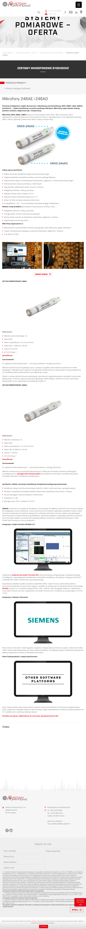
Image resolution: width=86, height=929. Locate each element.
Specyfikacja (7, 355)
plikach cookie (36, 921)
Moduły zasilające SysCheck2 (18, 88)
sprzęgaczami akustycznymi (28, 474)
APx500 (5, 588)
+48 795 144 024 (58, 816)
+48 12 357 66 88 (55, 11)
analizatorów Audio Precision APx (25, 575)
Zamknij (43, 926)
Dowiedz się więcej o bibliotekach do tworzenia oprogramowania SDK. (30, 716)
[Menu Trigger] (79, 5)
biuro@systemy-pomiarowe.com (58, 807)
